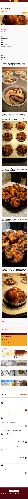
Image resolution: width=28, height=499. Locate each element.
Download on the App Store (11, 491)
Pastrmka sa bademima (6, 342)
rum (3, 329)
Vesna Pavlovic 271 (21, 425)
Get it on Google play (16, 491)
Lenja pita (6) (20, 384)
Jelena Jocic (6, 465)
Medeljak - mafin (20, 374)
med (7, 329)
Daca (5, 449)
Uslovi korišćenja (12, 493)
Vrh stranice (14, 488)
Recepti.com (2, 494)
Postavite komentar (24, 394)
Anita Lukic (22, 457)
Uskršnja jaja (4, 344)
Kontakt (18, 493)
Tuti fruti (7, 354)
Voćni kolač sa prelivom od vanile (20, 364)
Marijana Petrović (7, 8)
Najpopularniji (21, 333)
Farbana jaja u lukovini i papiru (7, 336)
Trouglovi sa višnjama (5, 339)
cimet (10, 329)
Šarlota (7, 374)
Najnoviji (7, 333)
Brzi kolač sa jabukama (7, 364)
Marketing (16, 493)
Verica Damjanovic (21, 441)
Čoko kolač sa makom (20, 354)
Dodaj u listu (25, 12)
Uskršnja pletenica (5, 341)
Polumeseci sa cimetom (7, 384)
